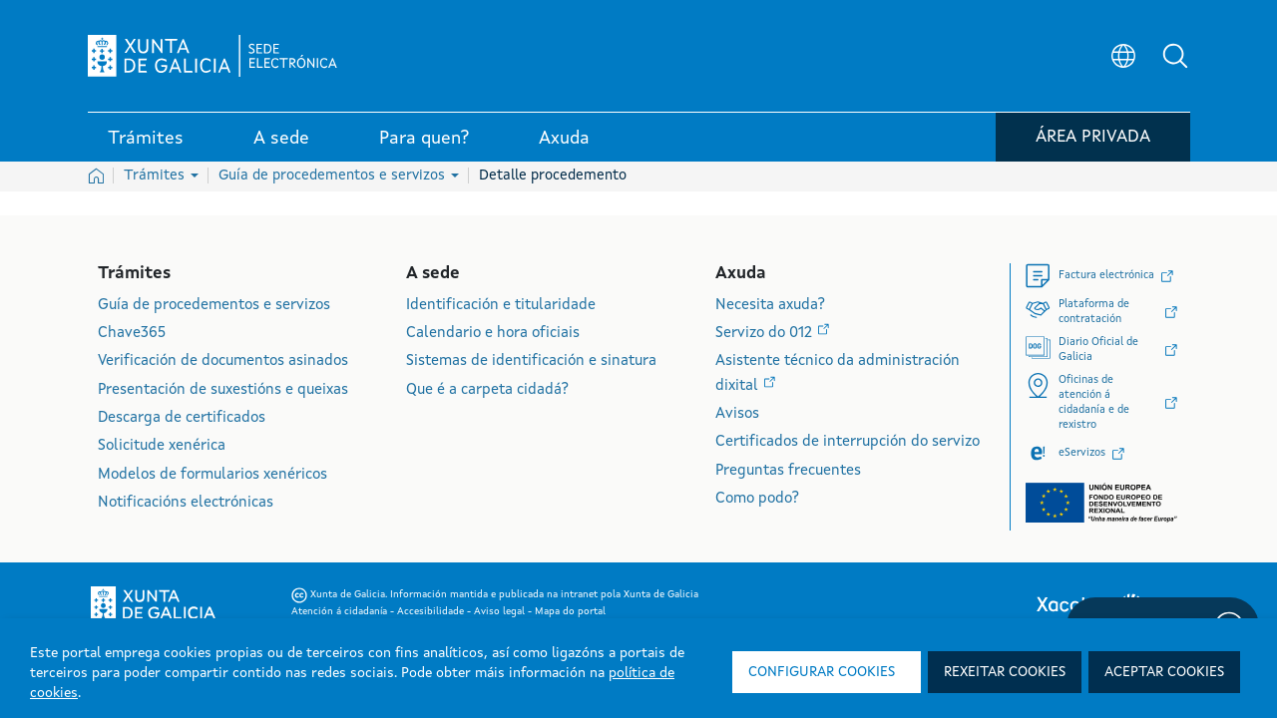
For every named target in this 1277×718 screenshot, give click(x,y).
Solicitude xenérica (161, 446)
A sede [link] (281, 139)
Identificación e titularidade (501, 305)
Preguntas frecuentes (788, 471)
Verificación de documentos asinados (223, 361)
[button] (1175, 56)
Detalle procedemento (553, 175)
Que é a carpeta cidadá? (487, 390)
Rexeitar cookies (1004, 672)
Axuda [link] (564, 139)
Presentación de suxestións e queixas (223, 390)
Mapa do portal (570, 611)
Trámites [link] (146, 139)
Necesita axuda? (770, 305)
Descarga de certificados (181, 418)
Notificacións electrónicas (185, 503)
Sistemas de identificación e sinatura (531, 361)
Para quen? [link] (424, 139)
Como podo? (757, 499)
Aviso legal (501, 611)
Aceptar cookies (1164, 672)
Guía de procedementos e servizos (338, 175)
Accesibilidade (432, 611)
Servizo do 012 (765, 333)
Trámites (161, 175)
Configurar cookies (821, 672)
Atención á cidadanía (340, 611)
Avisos (737, 414)
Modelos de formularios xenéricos (212, 475)
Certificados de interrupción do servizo (847, 442)
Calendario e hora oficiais (493, 333)
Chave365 (132, 333)
